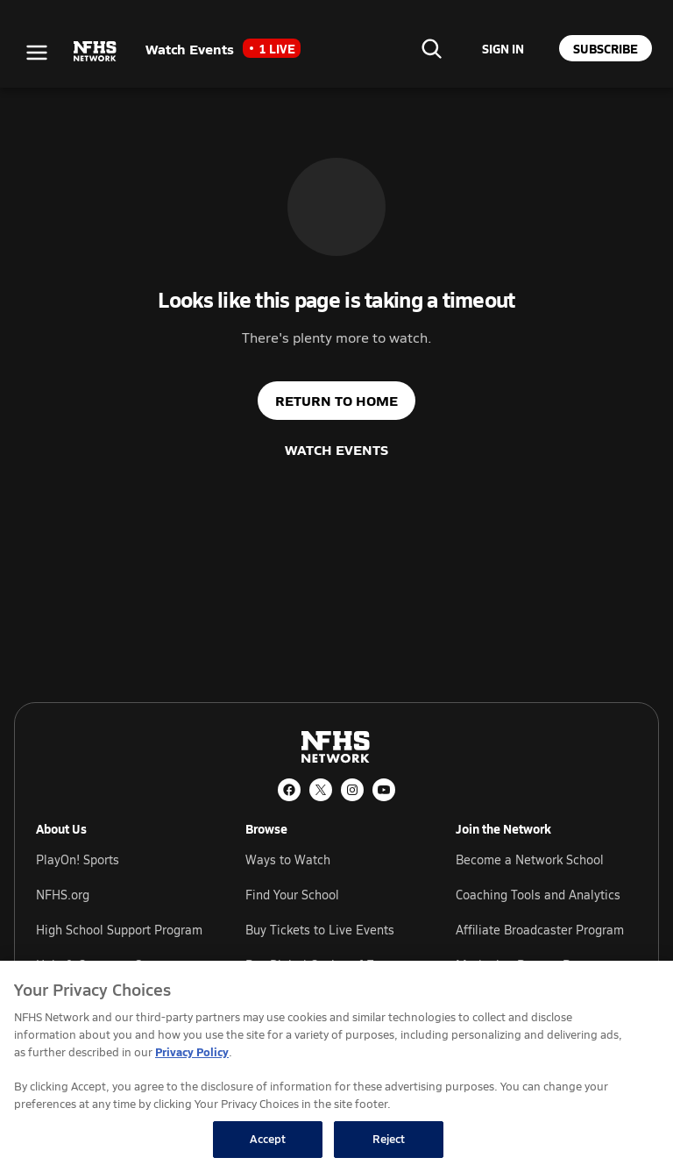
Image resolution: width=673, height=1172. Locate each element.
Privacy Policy (192, 1051)
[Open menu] (37, 52)
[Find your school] (431, 48)
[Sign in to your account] (503, 48)
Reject (389, 1139)
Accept (268, 1139)
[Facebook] (289, 789)
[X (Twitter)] (320, 789)
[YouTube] (383, 789)
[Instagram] (352, 789)
